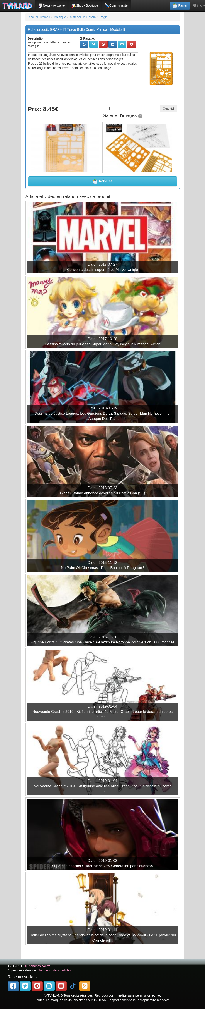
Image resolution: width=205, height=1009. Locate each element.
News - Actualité (51, 5)
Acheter (102, 181)
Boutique (60, 17)
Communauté (116, 5)
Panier (180, 5)
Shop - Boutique (84, 5)
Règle (104, 17)
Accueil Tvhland (39, 17)
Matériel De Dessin (83, 17)
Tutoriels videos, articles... (55, 970)
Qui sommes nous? (37, 966)
